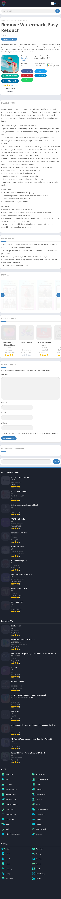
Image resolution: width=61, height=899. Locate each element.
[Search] (30, 11)
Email (3, 413)
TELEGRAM (8, 82)
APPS (9, 21)
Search (56, 462)
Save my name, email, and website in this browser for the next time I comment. (31, 434)
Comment (5, 375)
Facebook (27, 71)
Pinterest (27, 76)
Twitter (39, 71)
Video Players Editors (19, 21)
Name (4, 403)
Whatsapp (27, 80)
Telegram (40, 76)
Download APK (9, 76)
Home (3, 21)
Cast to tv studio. (24, 59)
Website (4, 423)
